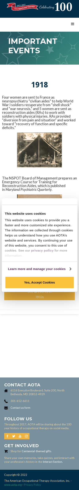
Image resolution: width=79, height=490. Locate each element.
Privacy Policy (32, 484)
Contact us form (20, 407)
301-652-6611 (20, 401)
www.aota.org (13, 484)
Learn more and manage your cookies (37, 269)
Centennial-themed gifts (36, 451)
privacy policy (42, 250)
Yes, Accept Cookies (39, 282)
